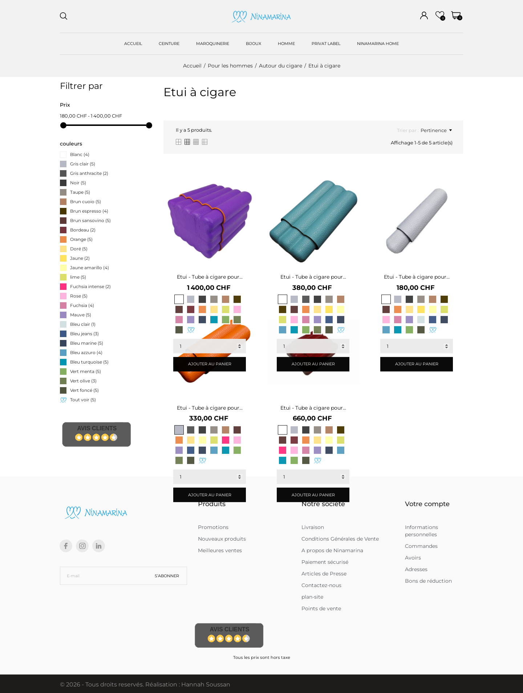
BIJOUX (253, 43)
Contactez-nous (321, 585)
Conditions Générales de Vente (340, 539)
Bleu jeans (84, 333)
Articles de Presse (323, 573)
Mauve (80, 314)
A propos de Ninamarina (332, 550)
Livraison (312, 527)
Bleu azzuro (86, 352)
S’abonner (167, 575)
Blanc (79, 154)
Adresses (416, 569)
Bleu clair (83, 324)
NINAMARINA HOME (378, 43)
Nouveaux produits (222, 539)
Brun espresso (89, 211)
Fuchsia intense (90, 286)
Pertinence (436, 130)
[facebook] (66, 546)
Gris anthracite (89, 173)
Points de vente (321, 608)
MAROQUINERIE (212, 43)
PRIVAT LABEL (326, 43)
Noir (78, 182)
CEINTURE (169, 43)
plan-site (312, 597)
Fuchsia (82, 305)
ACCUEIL (133, 43)
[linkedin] (98, 546)
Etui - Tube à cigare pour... (210, 277)
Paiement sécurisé (324, 562)
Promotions (213, 527)
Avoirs (413, 557)
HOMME (286, 43)
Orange (81, 239)
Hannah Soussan (205, 684)
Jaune (80, 258)
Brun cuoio (85, 201)
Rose (79, 296)
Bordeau (83, 230)
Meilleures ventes (220, 550)
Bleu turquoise (89, 362)
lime (78, 277)
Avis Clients (97, 428)
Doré (79, 248)
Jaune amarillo (89, 267)
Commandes (421, 546)
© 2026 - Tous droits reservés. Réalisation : (120, 684)
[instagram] (82, 546)
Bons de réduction (428, 581)
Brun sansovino (90, 220)
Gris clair (82, 164)
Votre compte (427, 504)
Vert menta (85, 371)
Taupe (80, 192)
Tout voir (83, 399)
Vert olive (83, 381)
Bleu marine (86, 343)
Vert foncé (84, 390)
